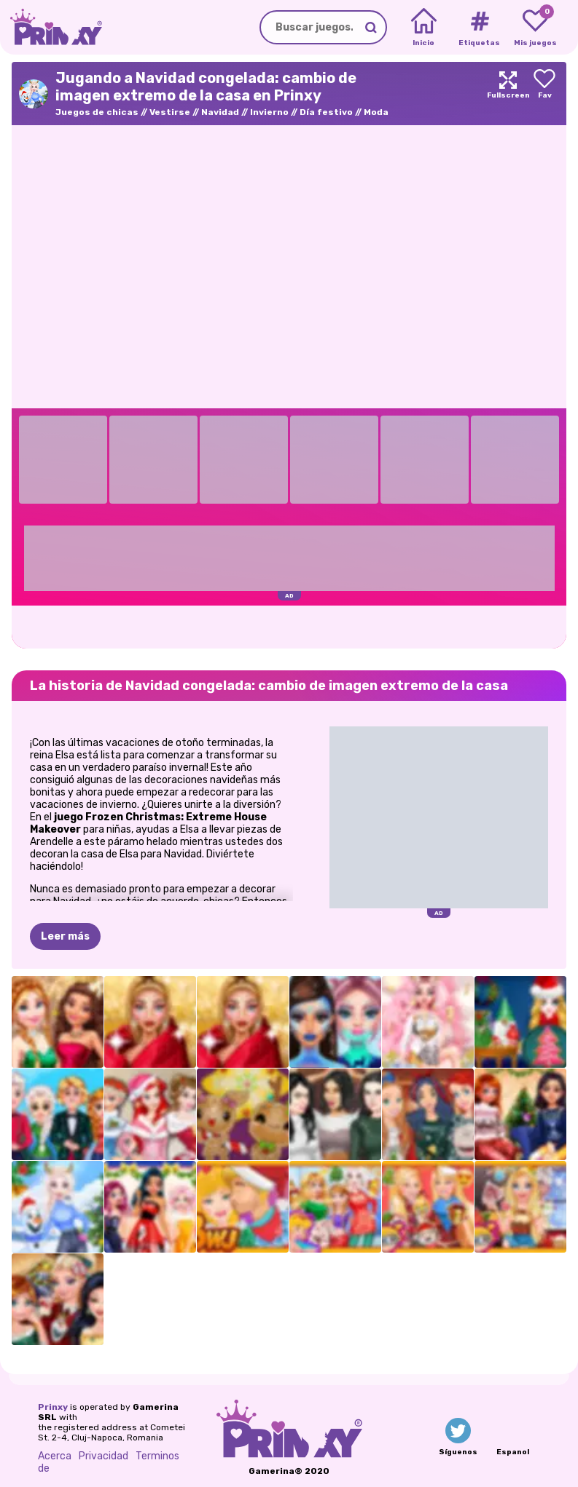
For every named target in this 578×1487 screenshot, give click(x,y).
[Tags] (479, 27)
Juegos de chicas (96, 112)
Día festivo (326, 112)
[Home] (424, 27)
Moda (376, 112)
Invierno (269, 112)
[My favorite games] (535, 27)
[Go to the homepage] (51, 27)
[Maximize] (508, 93)
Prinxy (53, 1407)
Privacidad (103, 1456)
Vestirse (169, 112)
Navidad (220, 112)
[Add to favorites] (544, 93)
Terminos (157, 1456)
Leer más (65, 936)
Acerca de (54, 1462)
